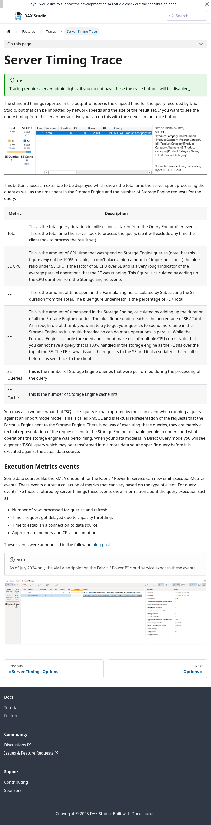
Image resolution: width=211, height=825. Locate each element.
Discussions (17, 745)
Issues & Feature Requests (31, 753)
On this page (19, 44)
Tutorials (12, 707)
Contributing (16, 782)
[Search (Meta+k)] (187, 16)
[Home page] (9, 31)
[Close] (207, 4)
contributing (158, 4)
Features (12, 716)
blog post (101, 544)
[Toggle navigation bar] (8, 16)
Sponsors (13, 790)
